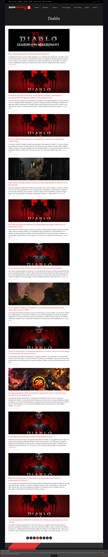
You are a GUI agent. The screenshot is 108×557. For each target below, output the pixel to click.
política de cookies (100, 552)
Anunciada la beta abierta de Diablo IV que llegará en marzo (30, 437)
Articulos (56, 7)
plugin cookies (104, 554)
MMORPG (20, 1)
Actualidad (45, 7)
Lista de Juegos (66, 7)
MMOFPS (15, 1)
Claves (43, 1)
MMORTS (26, 1)
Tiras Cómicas (77, 7)
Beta (40, 1)
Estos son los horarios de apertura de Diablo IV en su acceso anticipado (34, 268)
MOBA (30, 1)
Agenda (87, 7)
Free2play (48, 1)
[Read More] (12, 64)
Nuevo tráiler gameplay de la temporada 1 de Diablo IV (28, 54)
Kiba (11, 67)
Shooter (35, 1)
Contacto (94, 7)
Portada (36, 7)
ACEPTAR (54, 555)
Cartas (9, 1)
